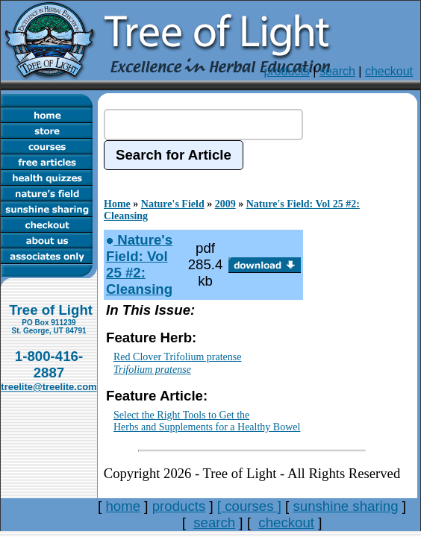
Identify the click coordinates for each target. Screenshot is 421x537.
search (337, 71)
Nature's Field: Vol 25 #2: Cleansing (139, 264)
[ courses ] (249, 506)
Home (117, 204)
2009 (225, 204)
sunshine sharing (345, 506)
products (286, 71)
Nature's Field (173, 204)
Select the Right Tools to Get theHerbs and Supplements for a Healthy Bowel (206, 421)
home (122, 506)
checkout (389, 71)
